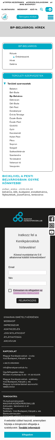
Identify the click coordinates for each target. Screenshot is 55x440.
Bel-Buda (14, 93)
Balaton (13, 89)
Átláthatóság (12, 337)
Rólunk (13, 54)
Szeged (13, 148)
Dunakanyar (15, 111)
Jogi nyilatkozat (14, 333)
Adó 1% (33, 9)
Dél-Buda (14, 104)
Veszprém (15, 166)
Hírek (12, 61)
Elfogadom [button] (27, 435)
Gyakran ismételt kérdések (21, 317)
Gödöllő (14, 126)
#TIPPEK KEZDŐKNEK (13, 2)
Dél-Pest (14, 107)
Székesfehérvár (17, 152)
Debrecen (14, 100)
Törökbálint (15, 159)
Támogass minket (27, 17)
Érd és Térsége (17, 115)
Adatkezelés (12, 329)
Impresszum (11, 325)
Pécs (12, 141)
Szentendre (15, 155)
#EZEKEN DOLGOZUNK (37, 2)
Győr (12, 129)
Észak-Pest (15, 122)
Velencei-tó (15, 163)
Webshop (22, 9)
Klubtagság (8, 9)
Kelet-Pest (15, 137)
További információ (29, 427)
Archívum (10, 341)
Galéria (13, 64)
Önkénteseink (22, 57)
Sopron (13, 144)
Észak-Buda (16, 118)
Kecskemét (15, 133)
